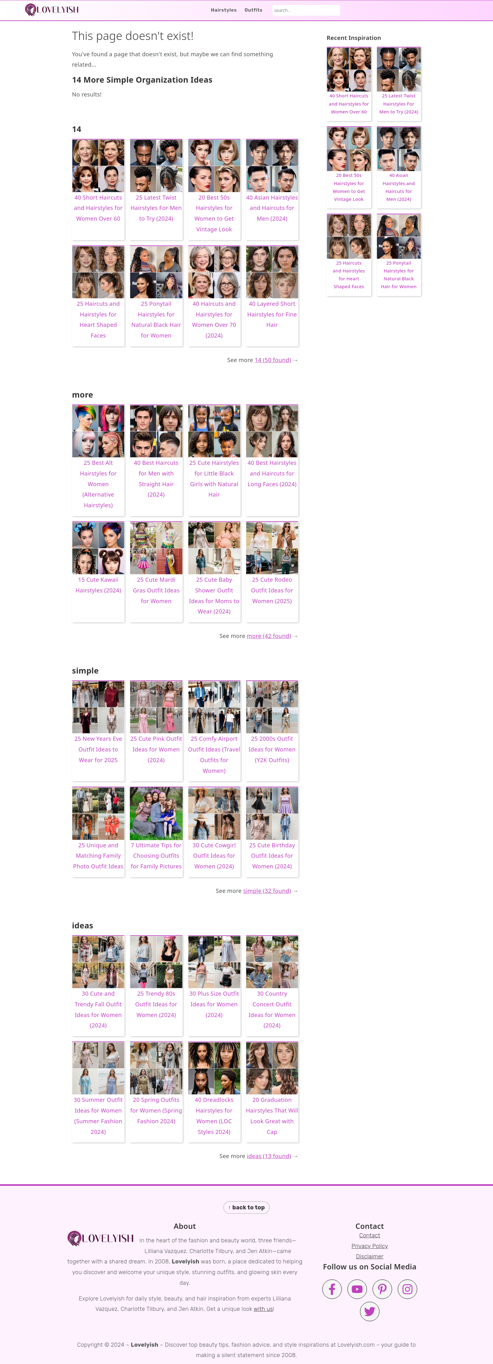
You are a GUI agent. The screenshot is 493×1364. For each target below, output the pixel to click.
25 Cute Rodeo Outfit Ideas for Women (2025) (272, 590)
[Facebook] (332, 1289)
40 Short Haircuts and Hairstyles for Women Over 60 (98, 208)
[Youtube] (357, 1289)
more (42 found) (269, 636)
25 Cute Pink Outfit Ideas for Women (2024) (156, 749)
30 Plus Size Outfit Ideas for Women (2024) (214, 1004)
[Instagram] (407, 1289)
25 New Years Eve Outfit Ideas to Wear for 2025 (98, 749)
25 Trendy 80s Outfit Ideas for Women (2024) (156, 1004)
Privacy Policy (370, 1246)
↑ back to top (246, 1207)
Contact (369, 1235)
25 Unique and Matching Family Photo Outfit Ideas (98, 855)
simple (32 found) (267, 890)
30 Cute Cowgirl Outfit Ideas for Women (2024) (213, 855)
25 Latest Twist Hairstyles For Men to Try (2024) (156, 208)
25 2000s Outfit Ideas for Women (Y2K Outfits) (272, 749)
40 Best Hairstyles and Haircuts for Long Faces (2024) (271, 473)
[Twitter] (369, 1311)
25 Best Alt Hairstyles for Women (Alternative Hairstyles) (98, 484)
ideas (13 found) (269, 1156)
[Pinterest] (382, 1289)
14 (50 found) (273, 360)
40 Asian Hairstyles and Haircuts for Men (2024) (272, 208)
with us (263, 1309)
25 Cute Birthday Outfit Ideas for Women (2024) (272, 855)
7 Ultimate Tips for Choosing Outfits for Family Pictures (156, 855)
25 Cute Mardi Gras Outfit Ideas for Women (156, 590)
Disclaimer (369, 1256)
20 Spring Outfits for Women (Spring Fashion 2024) (156, 1110)
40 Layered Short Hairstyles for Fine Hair (272, 314)
